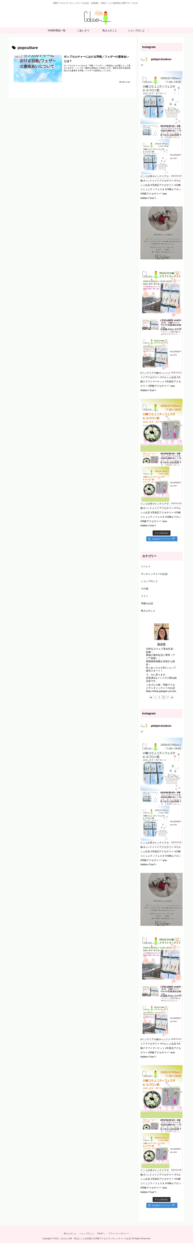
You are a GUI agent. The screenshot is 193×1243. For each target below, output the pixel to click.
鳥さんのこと (69, 1233)
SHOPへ (101, 1233)
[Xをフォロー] (155, 697)
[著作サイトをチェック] (151, 697)
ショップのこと (86, 1233)
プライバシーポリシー (119, 1233)
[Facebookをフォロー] (159, 697)
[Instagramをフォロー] (164, 697)
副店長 (161, 644)
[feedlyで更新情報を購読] (172, 697)
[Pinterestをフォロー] (168, 697)
